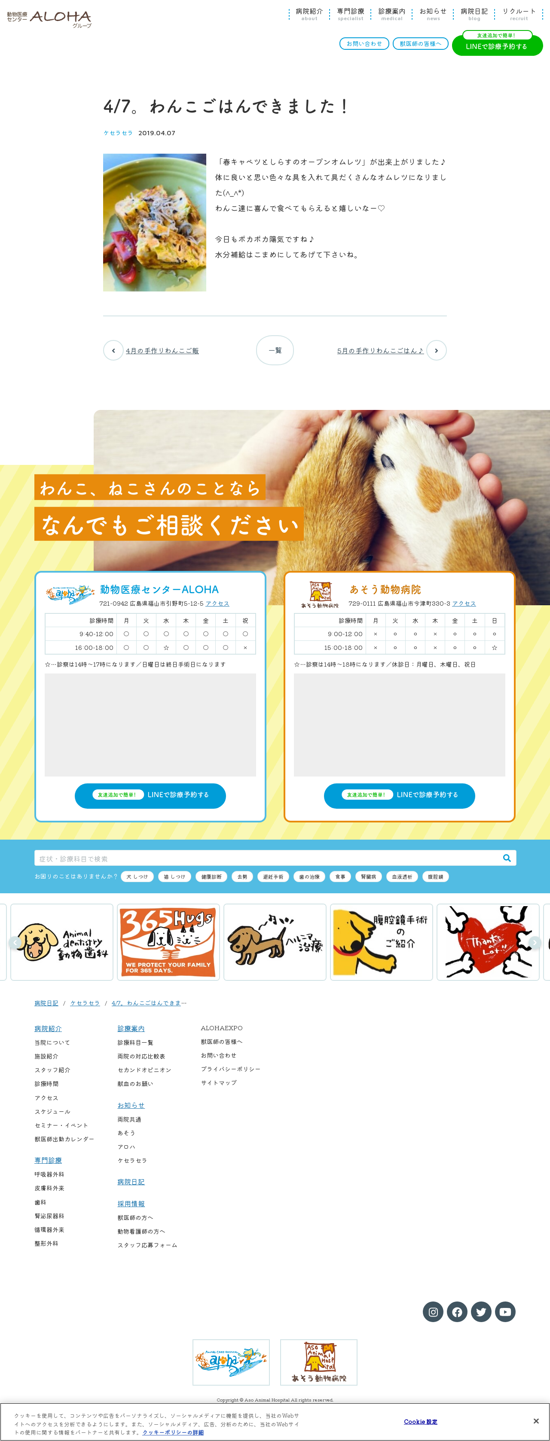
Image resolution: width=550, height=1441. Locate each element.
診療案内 (392, 14)
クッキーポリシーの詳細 (173, 1432)
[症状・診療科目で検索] (266, 862)
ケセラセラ (118, 132)
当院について (52, 1047)
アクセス (217, 608)
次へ (535, 947)
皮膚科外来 (49, 1192)
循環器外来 (49, 1233)
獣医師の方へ (135, 1222)
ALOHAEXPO (222, 1032)
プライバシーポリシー (231, 1073)
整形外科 (46, 1247)
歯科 (40, 1206)
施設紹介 (46, 1060)
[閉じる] (536, 1420)
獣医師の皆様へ (421, 43)
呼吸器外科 (49, 1178)
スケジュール (52, 1115)
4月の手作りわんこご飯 (151, 352)
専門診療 (350, 14)
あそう (126, 1137)
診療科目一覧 (135, 1047)
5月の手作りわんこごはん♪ (392, 352)
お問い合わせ (364, 43)
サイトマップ (219, 1087)
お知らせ (433, 14)
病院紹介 (309, 14)
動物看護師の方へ (141, 1236)
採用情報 (131, 1207)
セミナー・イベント (61, 1129)
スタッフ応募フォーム (147, 1249)
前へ (15, 947)
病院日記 (474, 14)
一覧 (275, 352)
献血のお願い (135, 1088)
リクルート (519, 14)
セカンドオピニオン (144, 1074)
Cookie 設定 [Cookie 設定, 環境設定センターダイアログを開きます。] (420, 1421)
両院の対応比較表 (141, 1060)
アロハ (126, 1151)
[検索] (507, 862)
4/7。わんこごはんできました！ (155, 1007)
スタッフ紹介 (52, 1074)
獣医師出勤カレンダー (64, 1143)
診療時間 (46, 1088)
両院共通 (129, 1123)
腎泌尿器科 (49, 1220)
